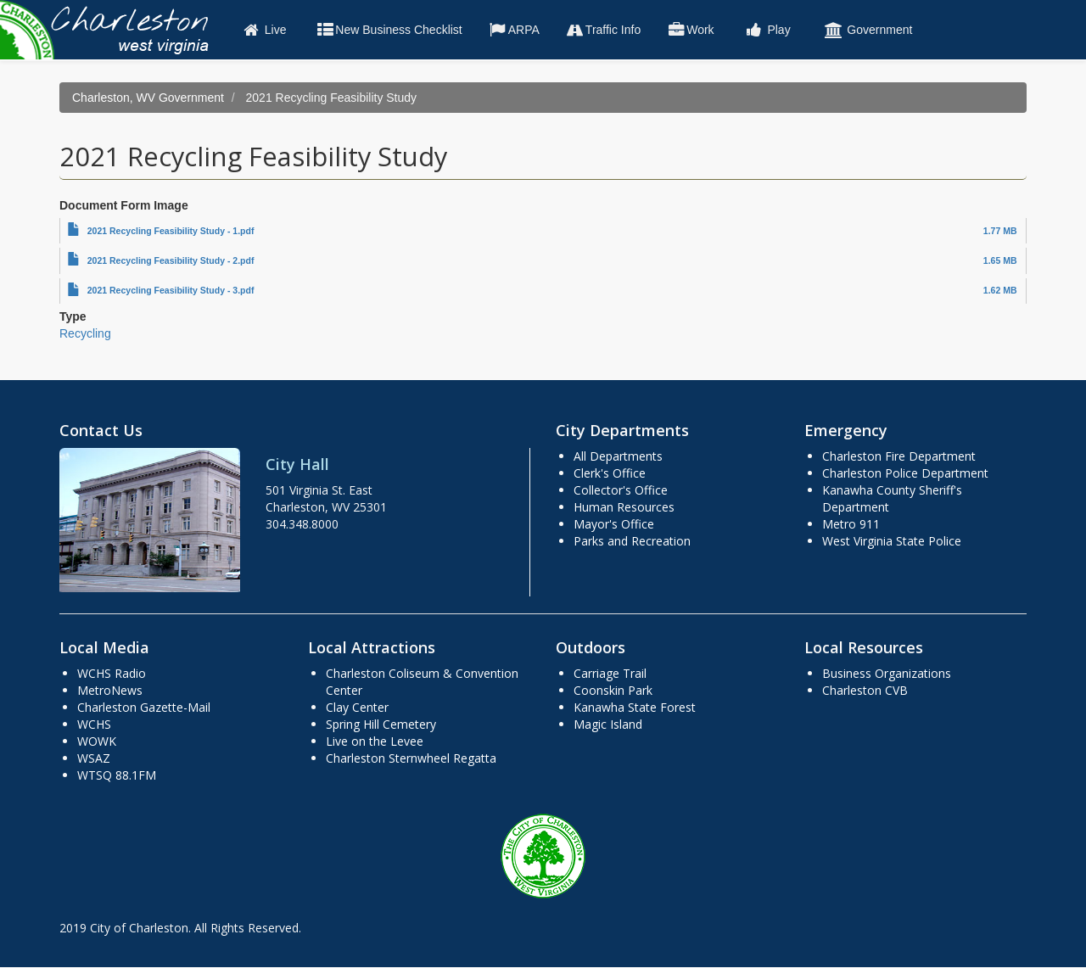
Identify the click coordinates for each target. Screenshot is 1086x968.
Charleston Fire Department (899, 456)
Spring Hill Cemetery (381, 724)
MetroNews (110, 690)
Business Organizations (886, 673)
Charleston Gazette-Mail (143, 707)
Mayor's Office (614, 524)
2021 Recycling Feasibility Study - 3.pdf (171, 290)
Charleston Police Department (905, 473)
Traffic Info (603, 29)
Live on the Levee (374, 741)
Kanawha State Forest (635, 707)
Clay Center (357, 707)
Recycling (85, 333)
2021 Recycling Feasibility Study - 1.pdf (171, 231)
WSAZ (93, 758)
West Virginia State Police (891, 541)
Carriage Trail (610, 673)
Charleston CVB (865, 690)
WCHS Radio (111, 673)
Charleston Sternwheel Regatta (411, 758)
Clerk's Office (610, 473)
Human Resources (624, 507)
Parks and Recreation (632, 541)
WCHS (94, 724)
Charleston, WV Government (148, 97)
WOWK (96, 741)
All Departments (618, 456)
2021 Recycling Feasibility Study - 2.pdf (171, 260)
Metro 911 (851, 524)
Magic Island (608, 724)
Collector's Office (621, 490)
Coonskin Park (613, 690)
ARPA (514, 29)
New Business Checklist (388, 29)
